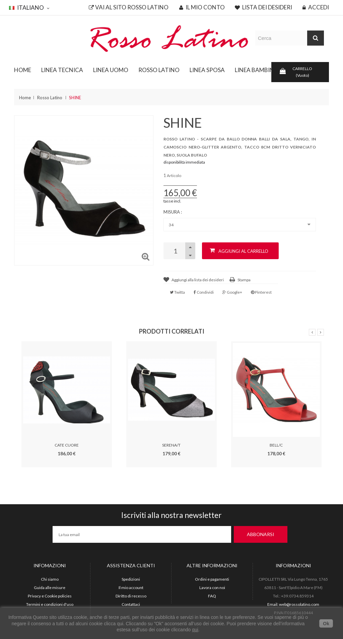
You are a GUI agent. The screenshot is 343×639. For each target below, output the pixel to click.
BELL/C (276, 445)
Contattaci (131, 604)
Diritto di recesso (131, 595)
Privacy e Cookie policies (50, 595)
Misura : (173, 212)
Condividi (204, 292)
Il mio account (131, 587)
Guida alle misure (49, 587)
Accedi (315, 7)
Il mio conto (202, 7)
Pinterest (261, 292)
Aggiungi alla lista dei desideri (198, 279)
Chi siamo (50, 579)
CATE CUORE (67, 445)
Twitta (177, 292)
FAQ (212, 595)
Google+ (232, 292)
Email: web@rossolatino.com (293, 604)
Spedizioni (131, 579)
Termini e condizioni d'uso (49, 604)
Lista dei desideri (263, 7)
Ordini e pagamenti (212, 579)
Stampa (244, 279)
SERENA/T (171, 445)
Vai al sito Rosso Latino (128, 7)
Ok (326, 623)
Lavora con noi (212, 587)
